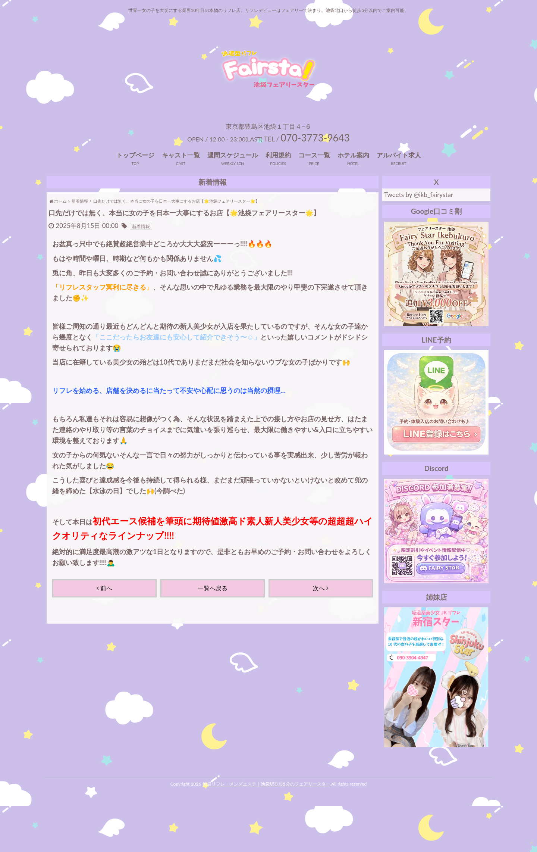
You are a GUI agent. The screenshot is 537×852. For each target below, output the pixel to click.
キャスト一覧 (181, 201)
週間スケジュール (232, 201)
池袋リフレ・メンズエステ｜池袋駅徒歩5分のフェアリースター (266, 830)
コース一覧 (314, 201)
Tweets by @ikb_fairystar (418, 240)
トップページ (135, 201)
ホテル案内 (353, 201)
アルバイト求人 (399, 201)
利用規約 (278, 201)
